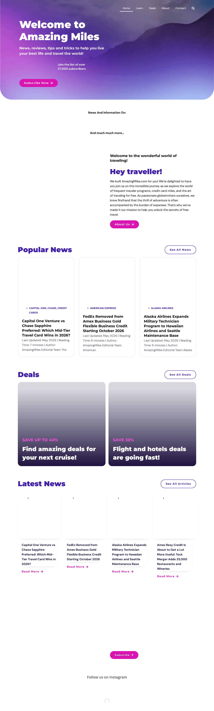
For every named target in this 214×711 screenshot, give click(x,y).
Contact (180, 8)
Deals (152, 8)
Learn (139, 8)
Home (126, 8)
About (165, 8)
